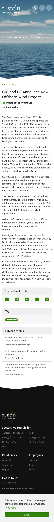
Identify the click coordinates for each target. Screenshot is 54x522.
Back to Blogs (9, 84)
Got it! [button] (27, 515)
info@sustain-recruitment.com (18, 488)
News (13, 34)
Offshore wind (11, 320)
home (4, 34)
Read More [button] (10, 508)
